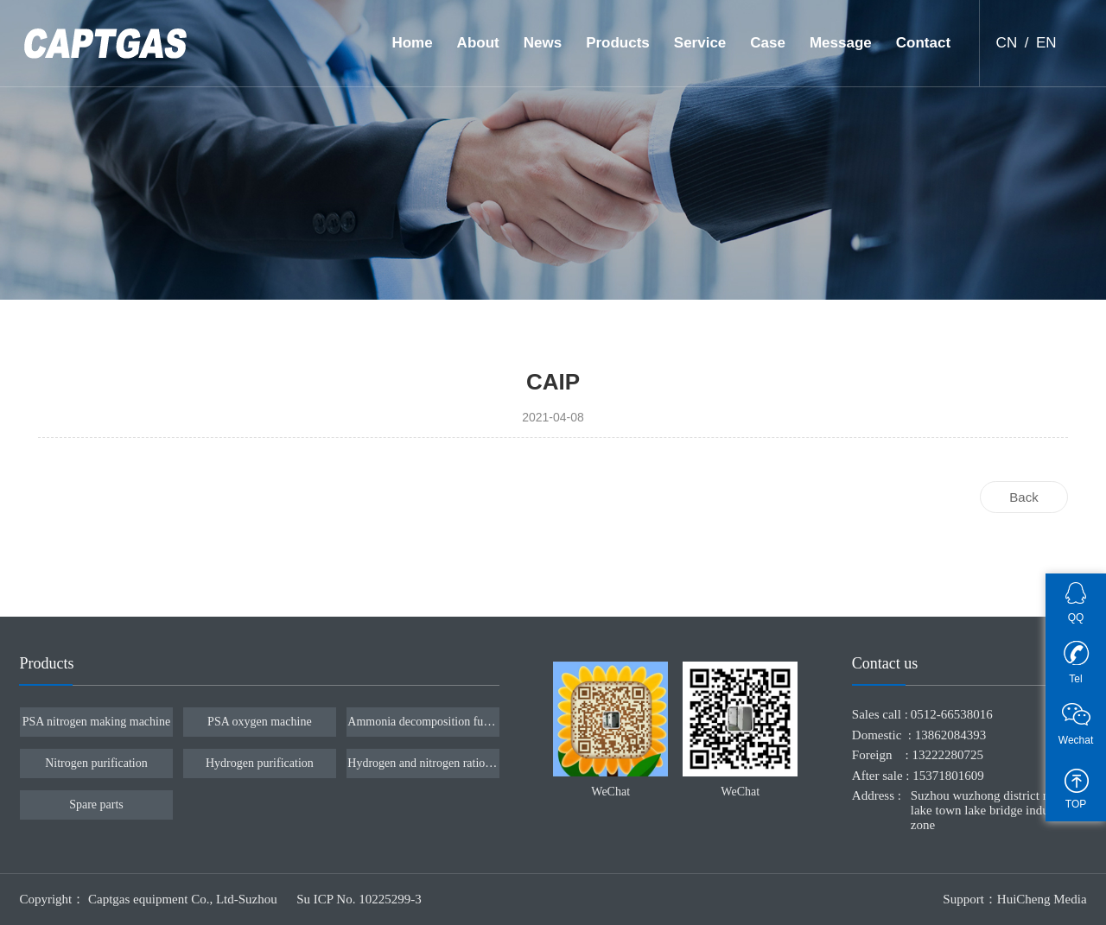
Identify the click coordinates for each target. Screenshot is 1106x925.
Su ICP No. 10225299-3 (358, 899)
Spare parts (96, 804)
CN (1007, 43)
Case (767, 43)
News (543, 43)
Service (700, 43)
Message (841, 43)
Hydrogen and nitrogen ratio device (422, 763)
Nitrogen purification (96, 763)
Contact (923, 43)
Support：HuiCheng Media (1014, 899)
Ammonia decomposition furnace (422, 721)
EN (1046, 43)
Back (1023, 497)
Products (618, 43)
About (478, 43)
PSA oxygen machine (259, 721)
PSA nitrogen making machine (96, 721)
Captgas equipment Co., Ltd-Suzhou (184, 899)
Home (411, 43)
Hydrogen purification (260, 763)
